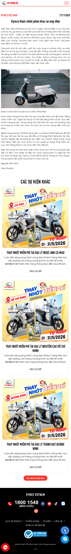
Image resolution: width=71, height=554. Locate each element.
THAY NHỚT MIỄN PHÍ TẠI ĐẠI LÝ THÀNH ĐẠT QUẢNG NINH (35, 446)
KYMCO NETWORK (35, 525)
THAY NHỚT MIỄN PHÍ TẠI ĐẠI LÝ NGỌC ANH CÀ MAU (35, 252)
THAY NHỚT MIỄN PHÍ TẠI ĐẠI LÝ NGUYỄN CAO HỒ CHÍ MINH (35, 348)
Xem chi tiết (35, 270)
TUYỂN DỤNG (33, 521)
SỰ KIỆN (47, 521)
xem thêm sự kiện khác (35, 478)
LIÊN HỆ (59, 521)
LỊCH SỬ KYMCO (13, 521)
